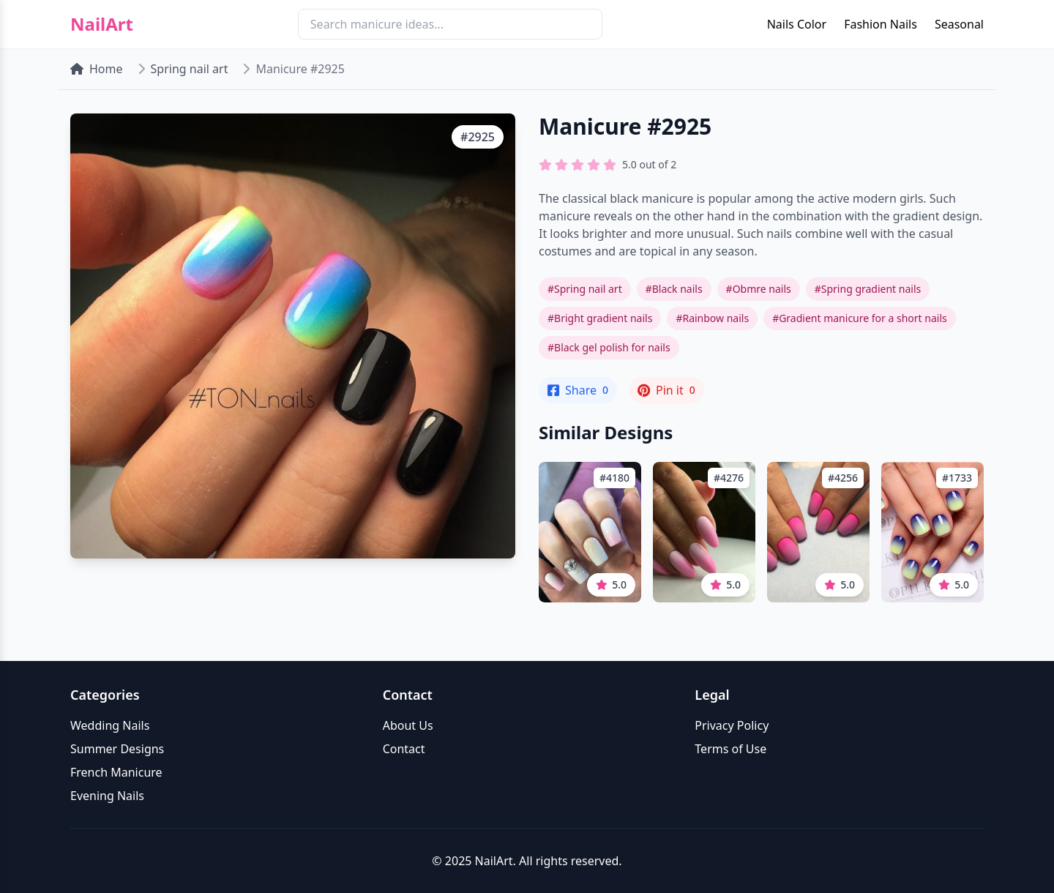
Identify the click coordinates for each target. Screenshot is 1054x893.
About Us (408, 725)
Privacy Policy (732, 725)
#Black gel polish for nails (608, 347)
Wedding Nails (109, 725)
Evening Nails (107, 796)
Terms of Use (730, 749)
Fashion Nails (880, 24)
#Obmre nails (758, 289)
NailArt (101, 24)
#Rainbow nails (712, 318)
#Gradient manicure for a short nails (859, 318)
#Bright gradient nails (599, 318)
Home (96, 69)
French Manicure (116, 772)
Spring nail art (189, 69)
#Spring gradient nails (868, 289)
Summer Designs (117, 749)
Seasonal (959, 24)
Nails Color (796, 24)
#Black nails (674, 289)
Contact (404, 749)
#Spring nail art (584, 289)
